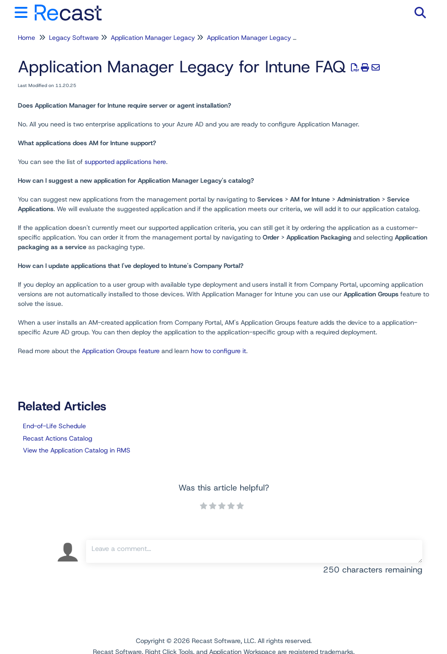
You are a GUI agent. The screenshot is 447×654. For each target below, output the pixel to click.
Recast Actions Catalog (57, 438)
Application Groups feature (121, 351)
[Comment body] (254, 551)
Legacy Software (74, 37)
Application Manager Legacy (153, 37)
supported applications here (125, 162)
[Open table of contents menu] (22, 11)
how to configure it (218, 351)
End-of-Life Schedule (54, 426)
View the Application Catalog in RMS (76, 450)
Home (26, 37)
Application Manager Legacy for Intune (264, 37)
